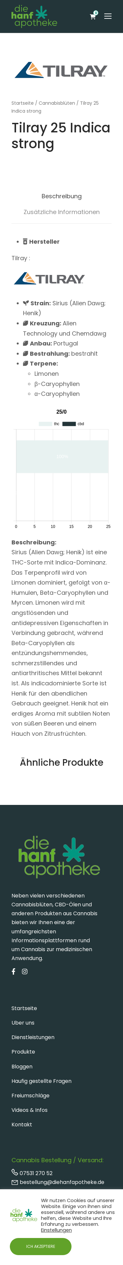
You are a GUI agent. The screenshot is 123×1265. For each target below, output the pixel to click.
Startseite (22, 103)
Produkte (23, 1052)
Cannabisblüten (57, 103)
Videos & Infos (29, 1110)
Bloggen (21, 1066)
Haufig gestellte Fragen (41, 1081)
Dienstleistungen (32, 1037)
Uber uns (22, 1023)
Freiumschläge (30, 1095)
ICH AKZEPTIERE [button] (40, 1246)
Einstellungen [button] (56, 1230)
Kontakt (21, 1124)
